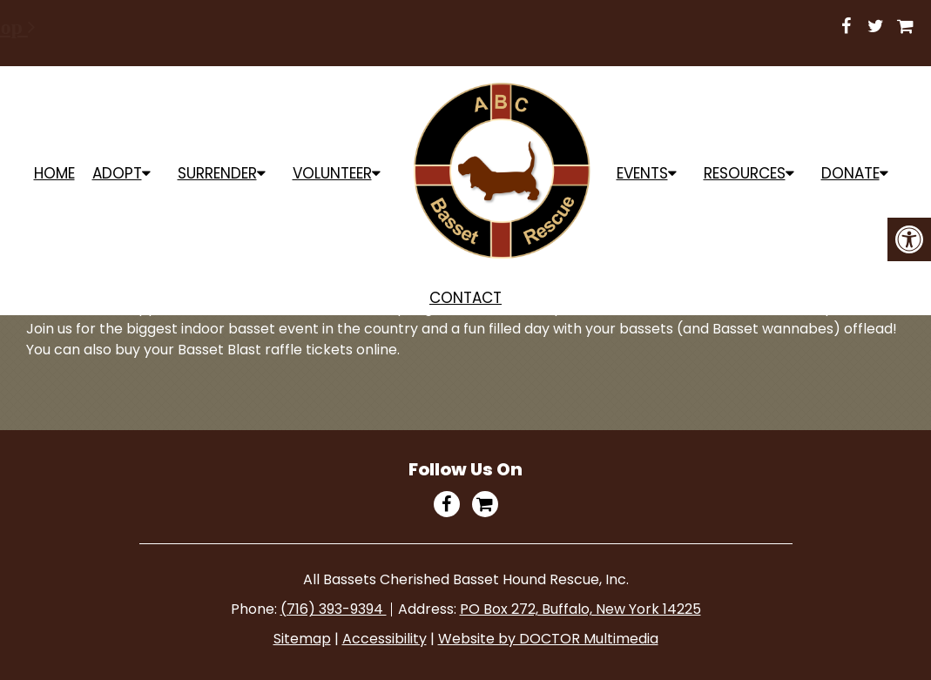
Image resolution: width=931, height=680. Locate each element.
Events (642, 173)
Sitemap (302, 639)
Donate (850, 173)
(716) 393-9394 (333, 609)
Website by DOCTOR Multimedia (548, 639)
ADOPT (117, 173)
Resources (745, 173)
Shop (601, 27)
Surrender (217, 173)
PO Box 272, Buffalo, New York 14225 (580, 609)
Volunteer (332, 173)
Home (54, 173)
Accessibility (384, 639)
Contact (465, 297)
